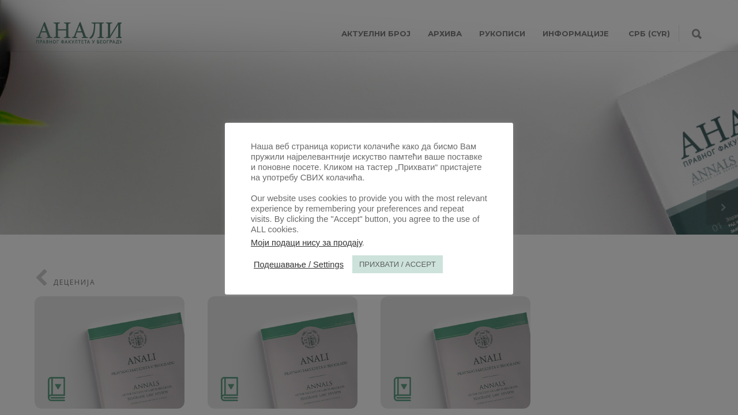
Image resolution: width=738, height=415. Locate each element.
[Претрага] (696, 34)
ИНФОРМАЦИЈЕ (576, 33)
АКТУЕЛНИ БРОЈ (376, 33)
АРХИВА (445, 33)
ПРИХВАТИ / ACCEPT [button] (397, 264)
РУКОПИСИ (502, 33)
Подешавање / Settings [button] (299, 264)
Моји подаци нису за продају (306, 242)
